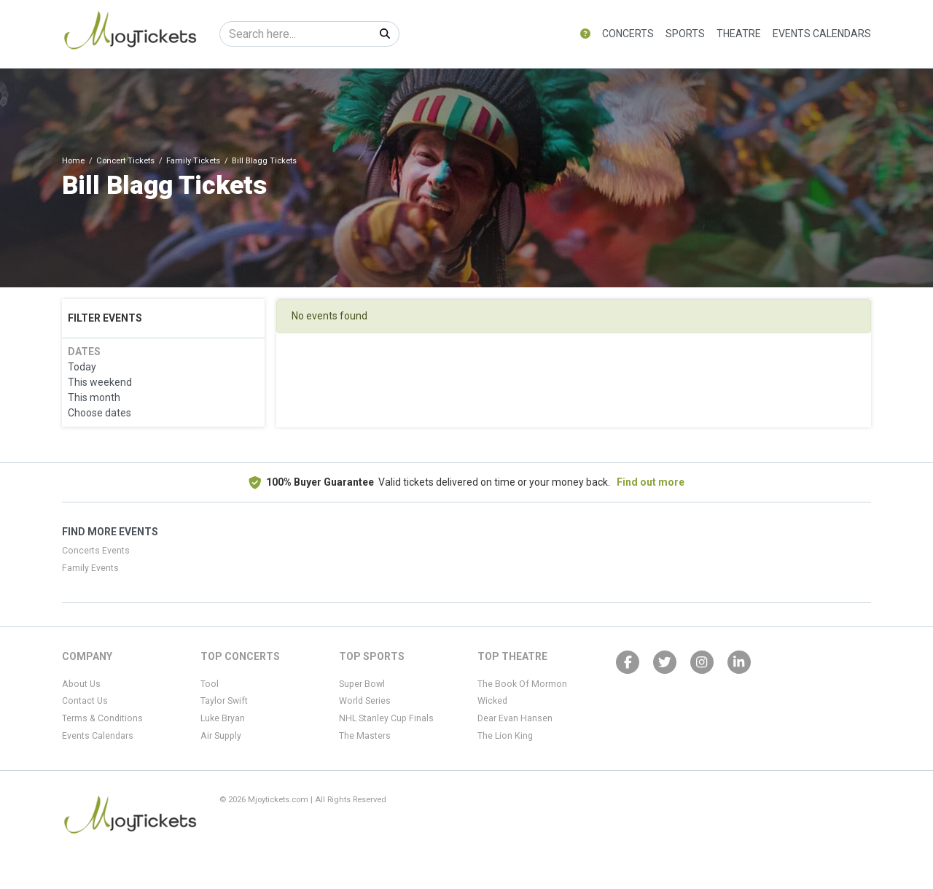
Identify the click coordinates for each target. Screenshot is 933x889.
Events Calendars (822, 33)
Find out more (650, 482)
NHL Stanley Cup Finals (386, 718)
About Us (81, 684)
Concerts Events (96, 551)
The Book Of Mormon (522, 684)
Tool (209, 684)
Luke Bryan (222, 718)
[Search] (295, 34)
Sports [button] (685, 33)
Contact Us (85, 701)
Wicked (492, 701)
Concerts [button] (628, 33)
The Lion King (505, 736)
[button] (585, 33)
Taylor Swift (224, 701)
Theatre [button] (739, 33)
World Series (365, 701)
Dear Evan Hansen (515, 718)
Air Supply (220, 736)
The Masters (365, 736)
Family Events (90, 568)
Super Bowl (362, 684)
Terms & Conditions (102, 718)
